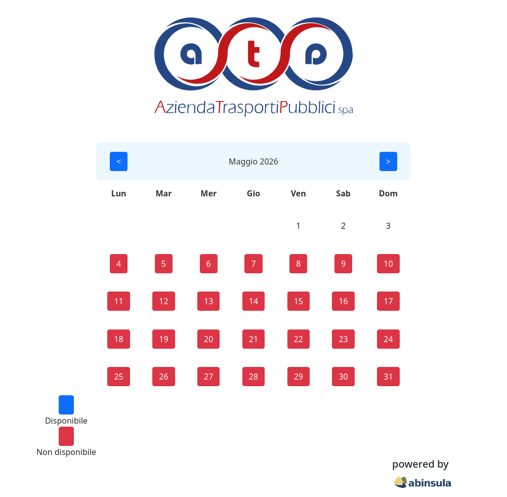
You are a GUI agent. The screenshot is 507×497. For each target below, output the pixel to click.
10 (388, 263)
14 (253, 301)
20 (208, 339)
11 (118, 301)
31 (388, 376)
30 (343, 376)
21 (253, 339)
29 (298, 376)
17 (388, 301)
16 (343, 301)
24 (388, 339)
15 (298, 301)
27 (208, 376)
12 (163, 301)
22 (298, 339)
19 (163, 339)
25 (118, 376)
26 (163, 376)
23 (343, 339)
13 (208, 301)
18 (118, 339)
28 (253, 376)
